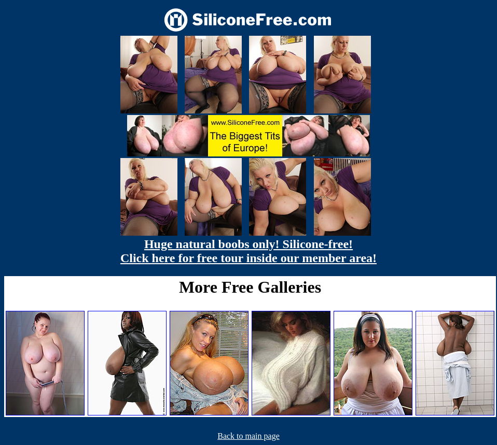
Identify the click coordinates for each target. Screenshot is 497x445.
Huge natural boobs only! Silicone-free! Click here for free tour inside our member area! (248, 251)
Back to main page (248, 436)
